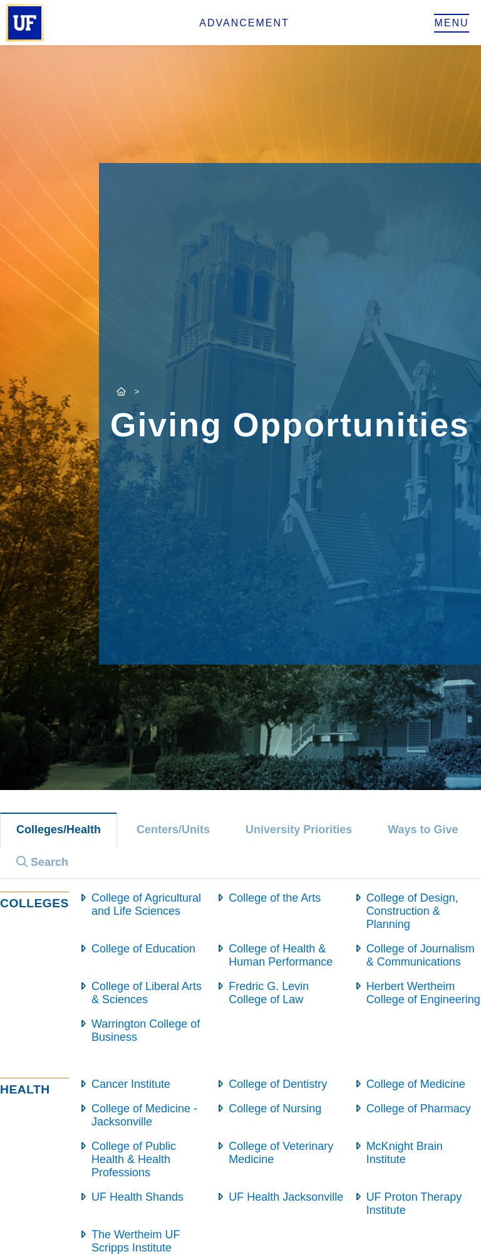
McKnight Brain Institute (404, 1153)
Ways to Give (423, 829)
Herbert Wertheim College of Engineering (423, 993)
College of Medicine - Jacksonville (144, 1115)
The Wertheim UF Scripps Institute (135, 1241)
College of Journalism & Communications (420, 955)
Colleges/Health (58, 829)
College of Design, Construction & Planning (412, 911)
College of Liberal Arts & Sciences (146, 993)
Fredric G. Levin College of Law (269, 993)
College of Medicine (415, 1084)
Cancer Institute (130, 1084)
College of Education (143, 948)
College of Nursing (275, 1108)
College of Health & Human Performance (281, 955)
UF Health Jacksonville (286, 1197)
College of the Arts (275, 898)
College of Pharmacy (418, 1108)
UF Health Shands (137, 1197)
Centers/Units (173, 829)
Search (42, 862)
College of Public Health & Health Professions (133, 1159)
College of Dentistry (278, 1084)
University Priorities (299, 829)
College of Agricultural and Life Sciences (146, 904)
